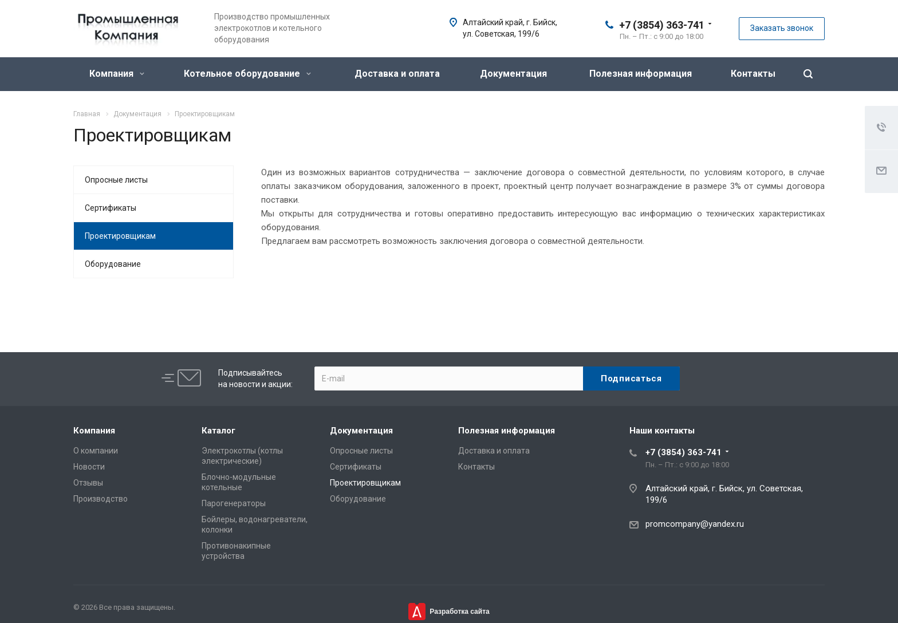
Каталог (218, 430)
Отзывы (88, 482)
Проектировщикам (120, 235)
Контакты (753, 73)
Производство (100, 498)
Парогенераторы (234, 503)
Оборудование (113, 264)
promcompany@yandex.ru (694, 524)
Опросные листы (116, 179)
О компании (95, 450)
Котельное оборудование (247, 73)
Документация (513, 73)
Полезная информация (640, 73)
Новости (89, 466)
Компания (116, 73)
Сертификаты (110, 207)
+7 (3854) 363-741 (661, 25)
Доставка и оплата (397, 73)
